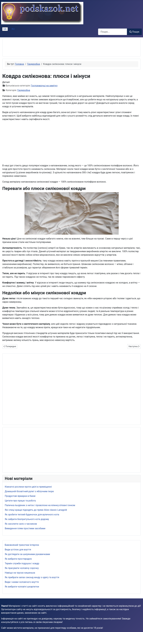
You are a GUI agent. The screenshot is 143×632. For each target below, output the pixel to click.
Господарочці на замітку (44, 85)
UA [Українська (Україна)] (5, 29)
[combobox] (112, 32)
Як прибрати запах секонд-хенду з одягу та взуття (32, 577)
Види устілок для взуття (18, 549)
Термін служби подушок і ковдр (22, 563)
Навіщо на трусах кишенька (20, 572)
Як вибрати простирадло (18, 558)
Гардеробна (23, 90)
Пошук (134, 31)
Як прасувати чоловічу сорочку (22, 568)
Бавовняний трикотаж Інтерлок (22, 545)
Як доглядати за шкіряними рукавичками (27, 554)
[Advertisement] (57, 47)
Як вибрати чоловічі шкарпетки (22, 586)
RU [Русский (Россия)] (13, 29)
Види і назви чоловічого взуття (22, 582)
